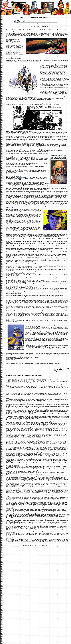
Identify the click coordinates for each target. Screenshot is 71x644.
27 (23, 298)
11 (11, 170)
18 (12, 207)
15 (59, 187)
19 (12, 225)
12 (20, 176)
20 (25, 234)
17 (35, 204)
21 (65, 243)
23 (27, 257)
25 (57, 257)
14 (10, 184)
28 (18, 321)
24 (36, 257)
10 (44, 163)
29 (64, 340)
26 (22, 293)
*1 (66, 83)
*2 (35, 133)
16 (67, 201)
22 (12, 256)
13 (30, 178)
